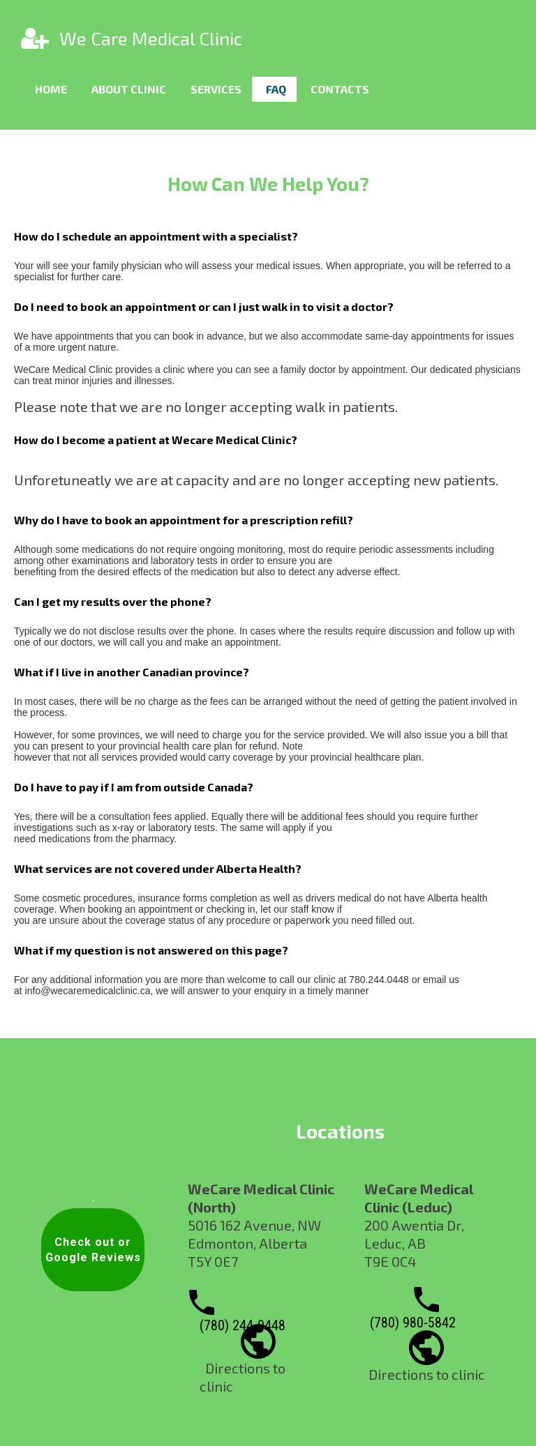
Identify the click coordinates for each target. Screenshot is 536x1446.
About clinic (128, 89)
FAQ (276, 89)
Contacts (340, 89)
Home (51, 89)
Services (216, 89)
